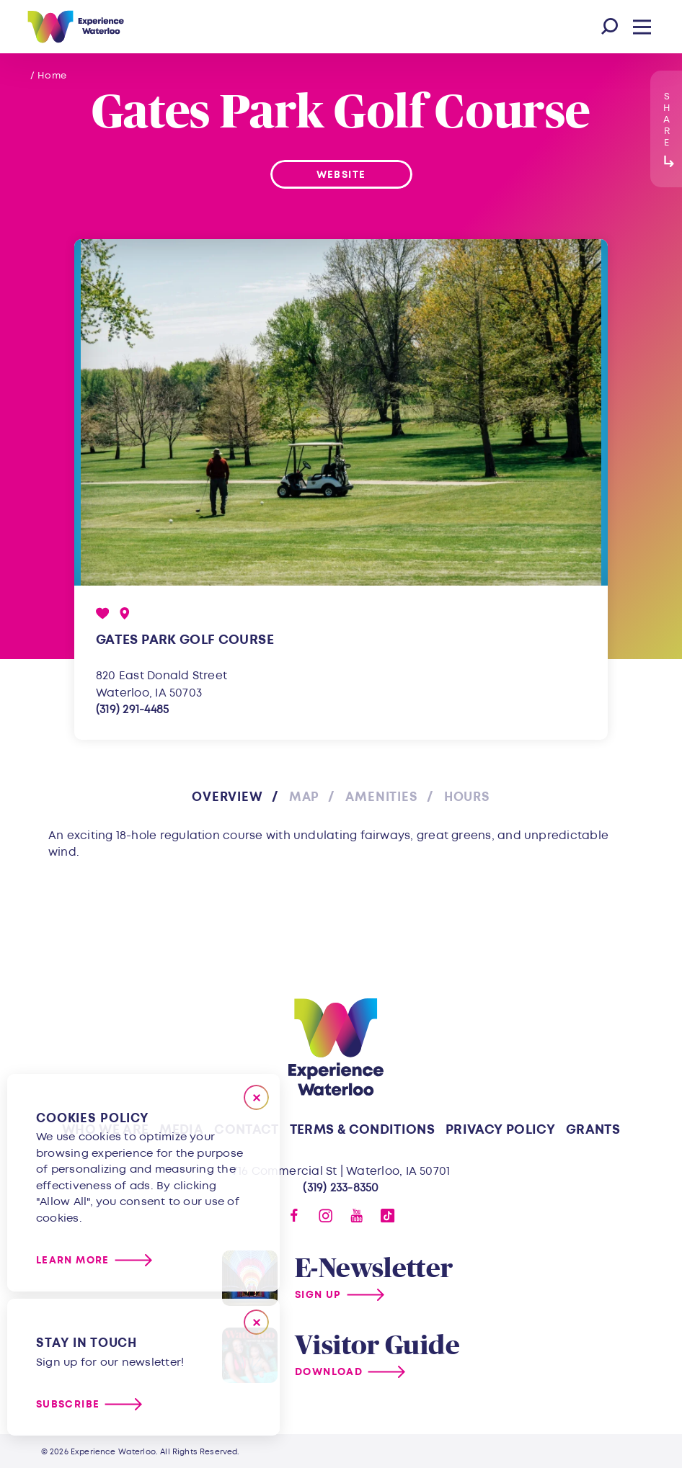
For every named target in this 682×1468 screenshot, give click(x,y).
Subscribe (67, 1404)
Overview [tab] (227, 797)
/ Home (48, 76)
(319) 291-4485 (132, 709)
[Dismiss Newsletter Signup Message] (256, 1322)
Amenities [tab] (381, 797)
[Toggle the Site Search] (609, 27)
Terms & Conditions (362, 1130)
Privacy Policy (500, 1130)
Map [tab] (304, 797)
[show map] (125, 613)
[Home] (75, 26)
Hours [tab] (467, 797)
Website (341, 175)
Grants (593, 1130)
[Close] (256, 1097)
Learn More (73, 1260)
